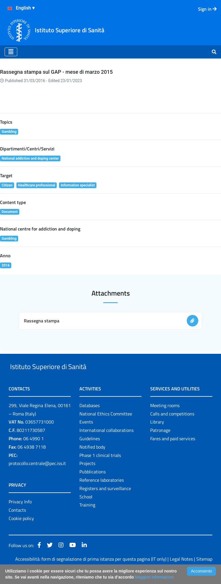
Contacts (17, 523)
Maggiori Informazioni (154, 577)
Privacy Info (20, 515)
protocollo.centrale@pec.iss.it (37, 476)
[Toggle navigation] (11, 52)
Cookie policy (21, 531)
